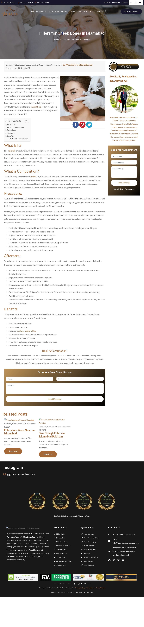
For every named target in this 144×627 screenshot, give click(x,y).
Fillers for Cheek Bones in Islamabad (76, 39)
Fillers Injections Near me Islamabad (19, 431)
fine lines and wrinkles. (26, 331)
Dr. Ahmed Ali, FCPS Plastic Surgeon (78, 65)
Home (56, 39)
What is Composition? (15, 127)
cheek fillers (36, 106)
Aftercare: (11, 133)
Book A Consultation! (20, 139)
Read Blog (13, 451)
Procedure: (11, 130)
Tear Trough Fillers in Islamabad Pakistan (52, 434)
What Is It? (11, 124)
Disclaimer (90, 588)
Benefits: (10, 136)
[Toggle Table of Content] (25, 121)
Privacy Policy (80, 588)
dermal (12, 150)
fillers (33, 176)
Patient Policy (101, 588)
